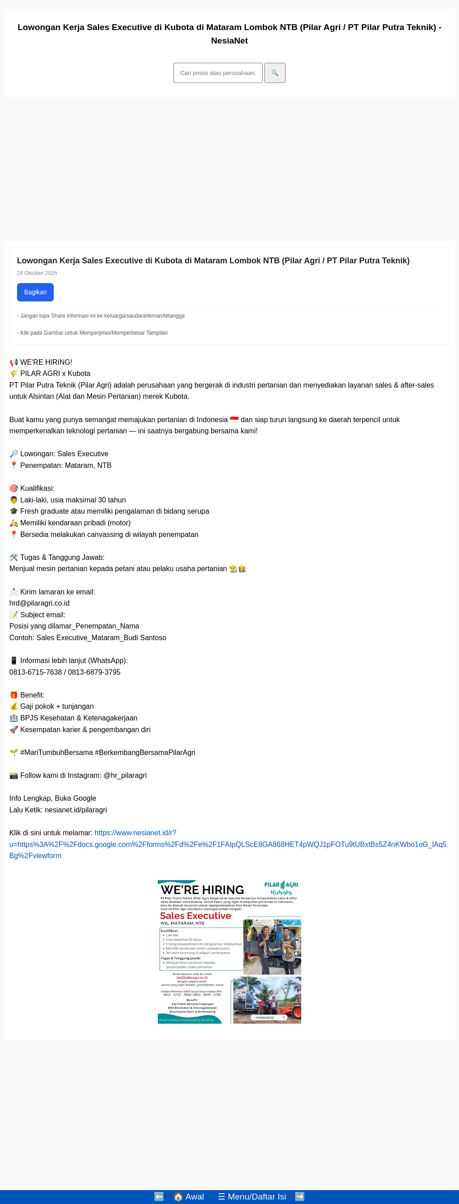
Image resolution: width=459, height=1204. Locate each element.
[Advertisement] (229, 169)
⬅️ (159, 1196)
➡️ (299, 1196)
